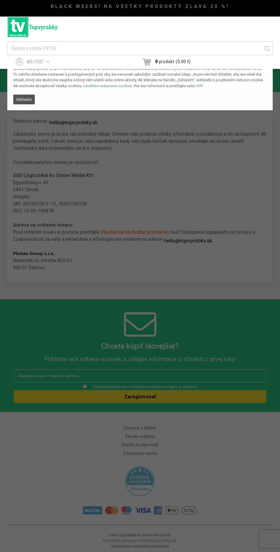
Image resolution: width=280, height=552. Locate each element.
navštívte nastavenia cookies (107, 86)
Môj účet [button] (33, 61)
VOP (199, 86)
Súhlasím (24, 99)
